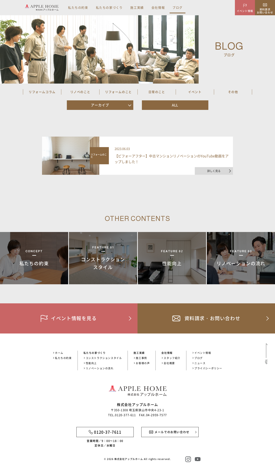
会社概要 (169, 363)
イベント (194, 91)
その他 (233, 91)
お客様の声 (143, 363)
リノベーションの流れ (100, 368)
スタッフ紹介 (172, 358)
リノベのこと (80, 91)
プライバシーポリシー (208, 368)
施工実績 (137, 7)
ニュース (199, 363)
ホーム (59, 352)
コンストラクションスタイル (104, 358)
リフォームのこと (118, 91)
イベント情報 (202, 352)
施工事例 (141, 358)
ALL (175, 105)
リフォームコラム (42, 91)
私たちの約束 (78, 7)
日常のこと (156, 91)
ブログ (177, 7)
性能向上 (91, 363)
